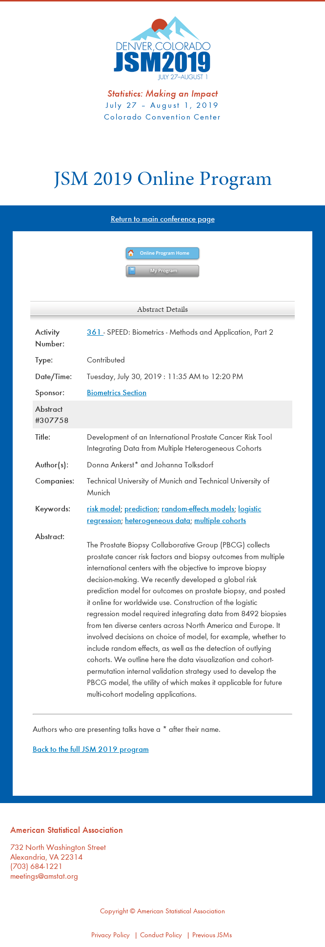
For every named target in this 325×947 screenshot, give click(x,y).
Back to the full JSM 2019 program (91, 748)
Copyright (114, 910)
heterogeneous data (157, 519)
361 (95, 331)
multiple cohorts (220, 519)
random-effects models (198, 508)
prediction (141, 508)
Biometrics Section (116, 392)
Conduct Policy (161, 934)
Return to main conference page (163, 218)
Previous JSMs (212, 934)
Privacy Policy (110, 934)
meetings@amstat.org (44, 875)
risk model (104, 508)
